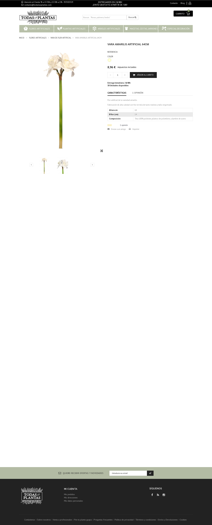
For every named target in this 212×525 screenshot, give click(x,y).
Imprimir (135, 129)
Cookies (183, 519)
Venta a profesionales (62, 519)
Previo (31, 165)
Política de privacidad (124, 519)
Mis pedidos (69, 494)
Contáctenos (29, 519)
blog (183, 3)
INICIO (21, 38)
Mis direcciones (71, 497)
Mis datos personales (73, 501)
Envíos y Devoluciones (168, 519)
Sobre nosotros (44, 519)
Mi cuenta (70, 489)
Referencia (112, 52)
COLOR (110, 56)
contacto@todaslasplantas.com (38, 5)
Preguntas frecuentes (103, 519)
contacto (174, 3)
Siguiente (92, 165)
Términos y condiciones (146, 519)
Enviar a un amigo (118, 129)
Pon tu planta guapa (83, 519)
